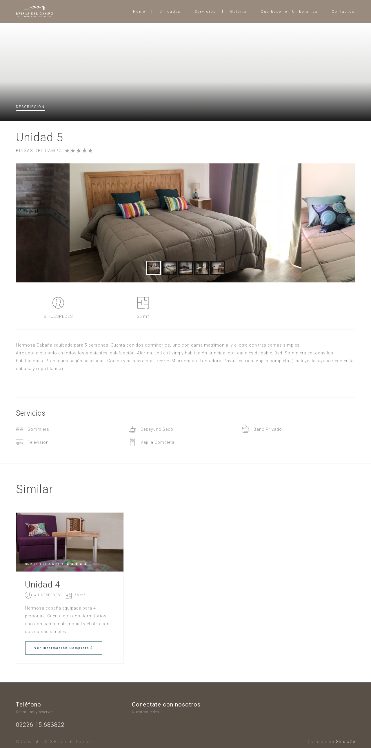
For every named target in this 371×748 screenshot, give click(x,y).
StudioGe (345, 741)
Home (139, 12)
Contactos (343, 12)
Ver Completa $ (63, 648)
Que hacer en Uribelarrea (289, 12)
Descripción (30, 107)
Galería (238, 12)
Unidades (170, 12)
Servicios (205, 12)
